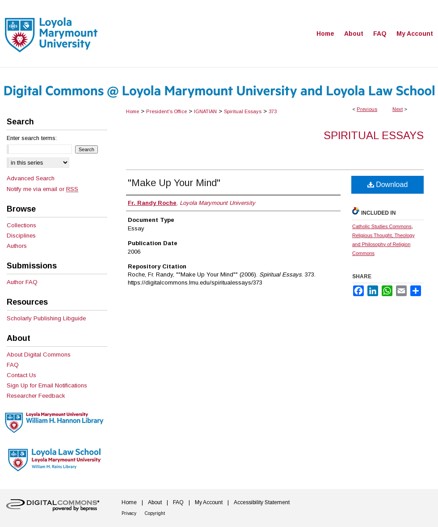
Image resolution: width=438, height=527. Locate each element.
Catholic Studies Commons (382, 226)
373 (273, 111)
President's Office (166, 111)
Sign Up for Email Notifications (47, 385)
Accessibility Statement (262, 502)
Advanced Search (31, 178)
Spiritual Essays (242, 111)
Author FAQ (22, 282)
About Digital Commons (39, 354)
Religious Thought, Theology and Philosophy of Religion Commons (383, 244)
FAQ (13, 364)
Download (387, 184)
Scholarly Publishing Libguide (46, 318)
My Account (209, 502)
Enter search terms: (32, 138)
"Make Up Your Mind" (174, 182)
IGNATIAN (205, 111)
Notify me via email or (42, 189)
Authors (17, 245)
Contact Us (21, 375)
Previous (367, 109)
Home (132, 111)
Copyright (155, 513)
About (155, 502)
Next (397, 109)
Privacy (129, 513)
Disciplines (21, 235)
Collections (21, 225)
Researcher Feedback (36, 395)
